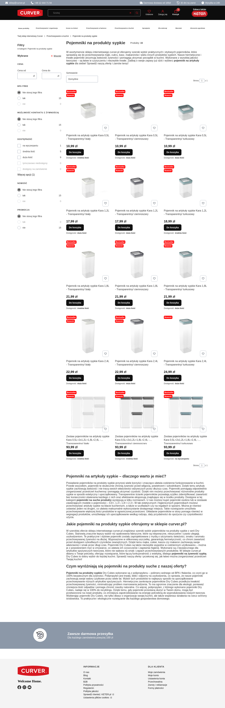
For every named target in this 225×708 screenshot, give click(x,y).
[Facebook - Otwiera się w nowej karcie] (19, 687)
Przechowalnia (155, 681)
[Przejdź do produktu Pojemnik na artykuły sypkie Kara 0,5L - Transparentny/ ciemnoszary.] (137, 110)
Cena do (46, 70)
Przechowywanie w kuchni (124, 28)
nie (24, 104)
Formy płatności (156, 688)
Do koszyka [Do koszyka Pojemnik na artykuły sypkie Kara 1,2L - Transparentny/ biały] (75, 227)
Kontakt (87, 678)
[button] (137, 13)
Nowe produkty (23, 28)
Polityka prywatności (93, 685)
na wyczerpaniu (30, 145)
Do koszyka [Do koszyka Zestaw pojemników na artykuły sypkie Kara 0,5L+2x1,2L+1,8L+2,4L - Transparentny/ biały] (75, 453)
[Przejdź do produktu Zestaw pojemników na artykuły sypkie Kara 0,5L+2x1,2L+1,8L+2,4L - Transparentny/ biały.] (88, 411)
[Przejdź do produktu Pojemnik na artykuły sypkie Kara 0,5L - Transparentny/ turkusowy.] (186, 110)
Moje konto (153, 675)
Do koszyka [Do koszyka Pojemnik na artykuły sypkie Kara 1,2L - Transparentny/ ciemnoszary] (124, 227)
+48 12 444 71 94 (41, 2)
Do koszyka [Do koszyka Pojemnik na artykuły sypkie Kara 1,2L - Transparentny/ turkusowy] (173, 227)
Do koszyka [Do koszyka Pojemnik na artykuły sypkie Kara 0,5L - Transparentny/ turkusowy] (173, 152)
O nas (86, 672)
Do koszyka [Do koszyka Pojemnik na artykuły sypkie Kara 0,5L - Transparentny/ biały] (75, 152)
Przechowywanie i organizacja (47, 28)
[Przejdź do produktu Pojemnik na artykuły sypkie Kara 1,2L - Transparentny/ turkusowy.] (186, 186)
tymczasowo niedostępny (35, 163)
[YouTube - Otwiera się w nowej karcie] (29, 687)
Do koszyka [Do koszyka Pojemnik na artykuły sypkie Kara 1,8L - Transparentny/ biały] (75, 302)
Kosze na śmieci (72, 28)
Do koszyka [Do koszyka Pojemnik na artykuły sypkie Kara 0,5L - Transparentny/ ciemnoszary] (124, 152)
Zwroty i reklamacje (157, 685)
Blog (85, 675)
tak (24, 98)
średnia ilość (29, 151)
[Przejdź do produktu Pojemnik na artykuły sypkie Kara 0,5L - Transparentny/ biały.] (88, 110)
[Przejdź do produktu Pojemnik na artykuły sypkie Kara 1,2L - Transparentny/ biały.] (88, 186)
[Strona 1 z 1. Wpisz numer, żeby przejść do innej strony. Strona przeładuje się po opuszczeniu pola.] (201, 80)
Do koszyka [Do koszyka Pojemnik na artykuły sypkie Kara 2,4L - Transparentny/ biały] (75, 378)
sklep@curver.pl (15, 2)
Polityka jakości (91, 691)
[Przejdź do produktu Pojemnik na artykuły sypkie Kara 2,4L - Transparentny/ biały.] (88, 336)
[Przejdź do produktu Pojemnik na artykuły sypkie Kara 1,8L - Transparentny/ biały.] (88, 261)
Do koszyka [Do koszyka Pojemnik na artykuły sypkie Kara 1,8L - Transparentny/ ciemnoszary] (124, 302)
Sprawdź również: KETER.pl (97, 694)
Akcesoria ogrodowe (197, 28)
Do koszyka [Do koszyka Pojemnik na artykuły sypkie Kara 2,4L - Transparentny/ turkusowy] (173, 378)
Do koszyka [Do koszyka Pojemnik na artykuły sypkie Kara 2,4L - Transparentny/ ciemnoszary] (124, 378)
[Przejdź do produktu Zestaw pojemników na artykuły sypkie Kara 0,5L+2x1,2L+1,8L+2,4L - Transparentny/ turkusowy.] (186, 411)
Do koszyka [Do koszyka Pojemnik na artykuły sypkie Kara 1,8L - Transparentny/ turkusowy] (173, 302)
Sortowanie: (72, 73)
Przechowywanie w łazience (96, 28)
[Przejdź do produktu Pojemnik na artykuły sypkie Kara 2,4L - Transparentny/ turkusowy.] (186, 336)
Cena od (21, 70)
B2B (85, 681)
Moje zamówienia (156, 672)
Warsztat (178, 28)
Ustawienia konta (156, 678)
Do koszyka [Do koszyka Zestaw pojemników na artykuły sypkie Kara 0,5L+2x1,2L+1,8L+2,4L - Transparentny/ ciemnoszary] (124, 453)
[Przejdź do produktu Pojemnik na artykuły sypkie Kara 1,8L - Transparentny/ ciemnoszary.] (137, 261)
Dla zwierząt (162, 28)
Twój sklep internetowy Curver (30, 36)
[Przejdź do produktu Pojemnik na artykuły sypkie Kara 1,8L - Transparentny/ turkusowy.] (186, 261)
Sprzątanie (146, 28)
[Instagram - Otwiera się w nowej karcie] (24, 687)
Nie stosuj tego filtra (32, 92)
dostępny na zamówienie (35, 169)
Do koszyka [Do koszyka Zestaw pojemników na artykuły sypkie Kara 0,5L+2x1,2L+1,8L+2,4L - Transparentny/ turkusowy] (173, 453)
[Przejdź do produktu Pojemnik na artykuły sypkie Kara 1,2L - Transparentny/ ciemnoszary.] (137, 186)
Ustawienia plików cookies (96, 697)
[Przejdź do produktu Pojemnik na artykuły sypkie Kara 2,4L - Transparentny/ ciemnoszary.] (137, 336)
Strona (196, 81)
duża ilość (27, 157)
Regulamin (88, 688)
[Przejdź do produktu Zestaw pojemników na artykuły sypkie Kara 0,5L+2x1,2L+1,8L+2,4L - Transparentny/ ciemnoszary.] (137, 411)
